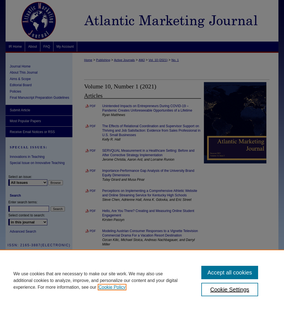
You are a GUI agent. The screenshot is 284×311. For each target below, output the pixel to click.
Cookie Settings (229, 289)
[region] (142, 280)
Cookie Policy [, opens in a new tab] (112, 287)
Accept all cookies (229, 272)
